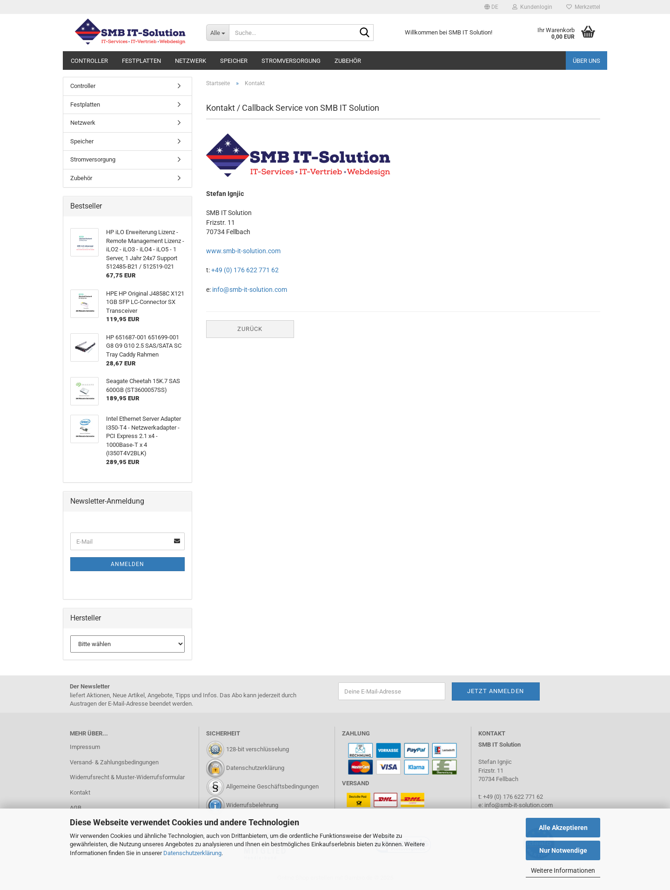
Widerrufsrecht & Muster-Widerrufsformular (127, 777)
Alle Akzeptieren (563, 827)
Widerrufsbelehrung (252, 805)
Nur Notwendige (563, 850)
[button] (491, 7)
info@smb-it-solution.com (249, 289)
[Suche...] (217, 32)
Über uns (586, 60)
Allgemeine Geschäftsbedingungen (272, 786)
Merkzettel (583, 7)
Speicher (234, 60)
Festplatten (141, 60)
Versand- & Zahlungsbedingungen (114, 762)
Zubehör (348, 60)
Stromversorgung (291, 60)
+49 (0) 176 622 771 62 (244, 270)
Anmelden (127, 564)
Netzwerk (190, 60)
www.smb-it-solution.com (243, 251)
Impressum (85, 746)
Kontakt (80, 792)
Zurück (249, 328)
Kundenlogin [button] (532, 7)
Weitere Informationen (563, 870)
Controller (89, 60)
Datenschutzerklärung (192, 853)
